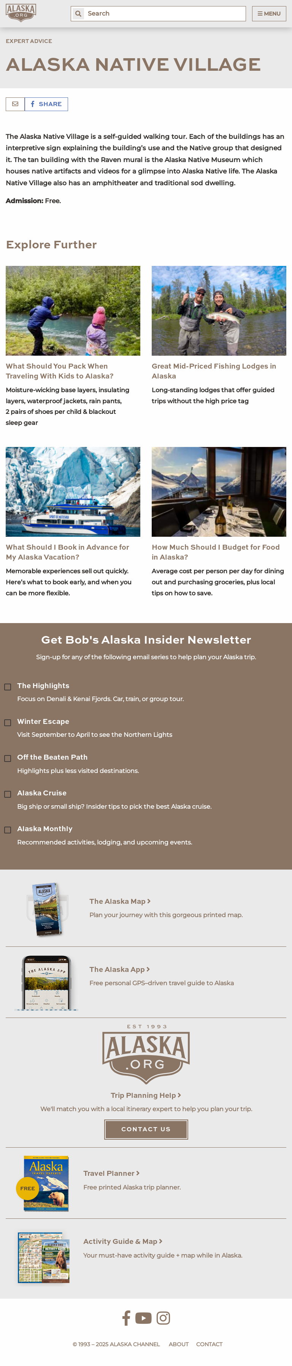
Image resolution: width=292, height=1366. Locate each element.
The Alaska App (119, 969)
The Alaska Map (120, 901)
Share (46, 105)
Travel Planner (111, 1173)
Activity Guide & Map (123, 1241)
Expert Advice (29, 41)
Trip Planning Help (146, 1095)
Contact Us (146, 1130)
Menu (269, 13)
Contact (209, 1344)
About (179, 1344)
